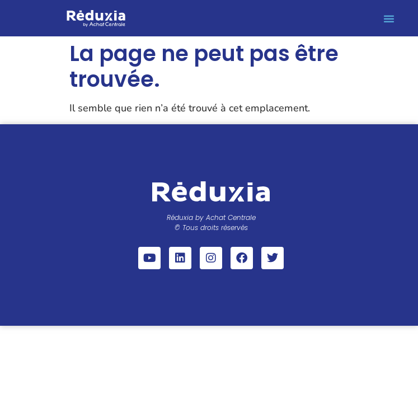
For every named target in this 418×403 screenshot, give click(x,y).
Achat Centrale (231, 217)
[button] (389, 18)
